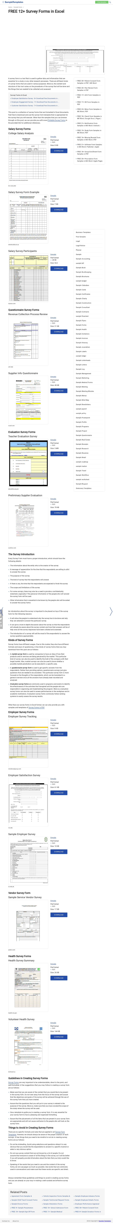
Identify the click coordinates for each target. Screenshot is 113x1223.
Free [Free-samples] (101, 2)
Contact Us (6, 1221)
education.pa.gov (13, 489)
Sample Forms (18, 7)
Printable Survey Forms (56, 120)
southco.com (12, 548)
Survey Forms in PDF (36, 707)
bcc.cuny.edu (12, 186)
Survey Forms (13, 1082)
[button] (110, 2)
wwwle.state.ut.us (13, 244)
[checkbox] (3, 2)
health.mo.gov (12, 1013)
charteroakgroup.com (14, 769)
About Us (16, 1221)
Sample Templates (105, 1221)
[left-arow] (2, 611)
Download (58, 151)
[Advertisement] (56, 29)
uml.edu (10, 367)
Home (10, 7)
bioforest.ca (11, 1072)
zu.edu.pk (11, 886)
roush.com (11, 425)
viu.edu (10, 828)
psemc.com (11, 950)
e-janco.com (11, 303)
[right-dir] (111, 611)
